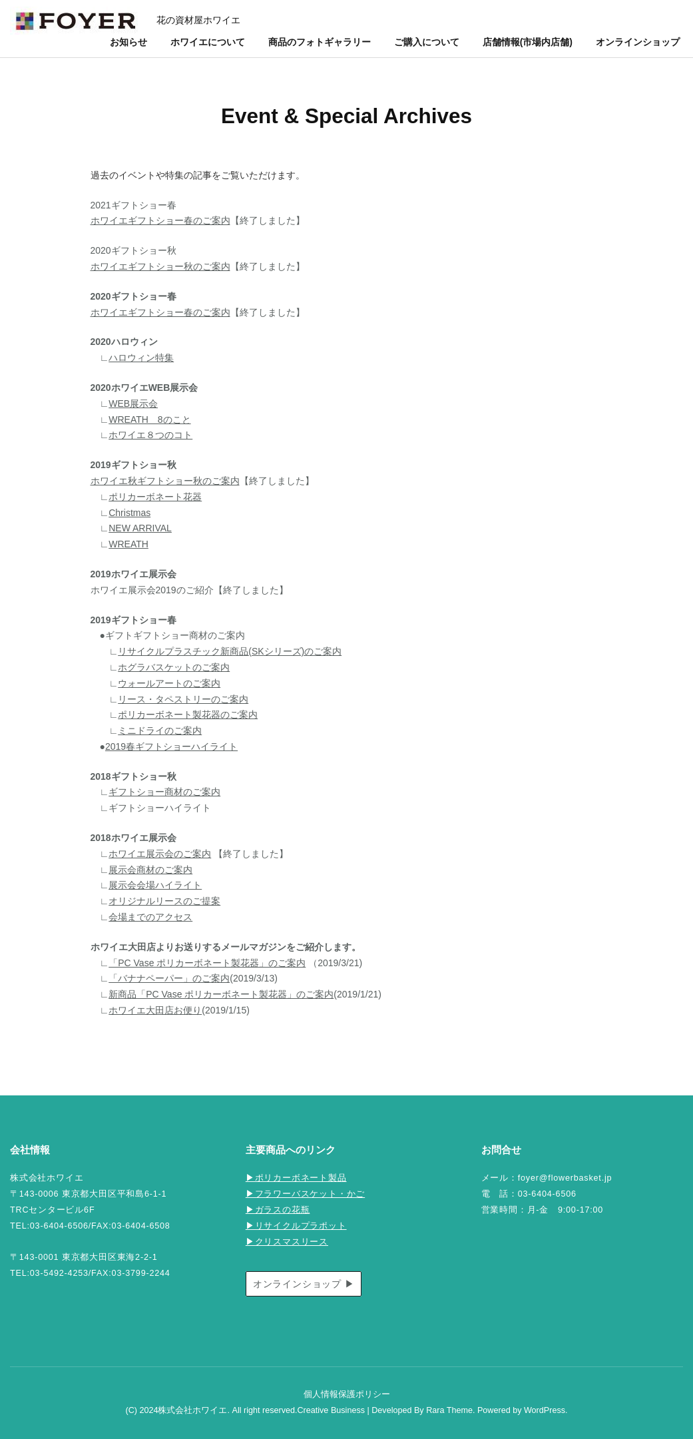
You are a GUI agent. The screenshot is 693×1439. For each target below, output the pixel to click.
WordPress (544, 1410)
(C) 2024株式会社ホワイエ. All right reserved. (211, 1410)
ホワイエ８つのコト (150, 435)
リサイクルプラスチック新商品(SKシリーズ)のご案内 (230, 651)
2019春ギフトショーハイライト (171, 746)
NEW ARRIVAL (140, 528)
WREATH (128, 544)
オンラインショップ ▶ (304, 1284)
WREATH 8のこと (149, 419)
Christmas (129, 512)
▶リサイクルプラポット (296, 1226)
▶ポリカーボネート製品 (296, 1178)
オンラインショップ (638, 42)
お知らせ (128, 42)
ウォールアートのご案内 (169, 683)
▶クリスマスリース (287, 1242)
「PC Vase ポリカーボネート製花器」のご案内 (207, 963)
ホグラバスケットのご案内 (174, 667)
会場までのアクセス (150, 917)
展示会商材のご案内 (150, 869)
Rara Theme (449, 1410)
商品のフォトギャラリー (319, 42)
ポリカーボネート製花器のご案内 (188, 714)
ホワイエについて (207, 42)
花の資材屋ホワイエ (198, 20)
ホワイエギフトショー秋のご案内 (160, 266)
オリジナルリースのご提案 (164, 901)
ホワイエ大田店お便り (155, 1010)
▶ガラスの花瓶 (278, 1210)
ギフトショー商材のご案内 (164, 791)
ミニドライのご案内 (160, 730)
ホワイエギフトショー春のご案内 (160, 220)
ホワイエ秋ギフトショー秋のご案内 (165, 480)
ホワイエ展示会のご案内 (160, 853)
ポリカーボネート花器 (155, 496)
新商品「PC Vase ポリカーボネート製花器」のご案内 (221, 994)
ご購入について (426, 42)
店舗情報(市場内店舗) (528, 42)
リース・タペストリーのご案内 (183, 699)
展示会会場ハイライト (155, 885)
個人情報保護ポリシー (347, 1394)
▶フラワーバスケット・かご (305, 1194)
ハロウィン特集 (141, 357)
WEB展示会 (133, 403)
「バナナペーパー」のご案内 (169, 978)
